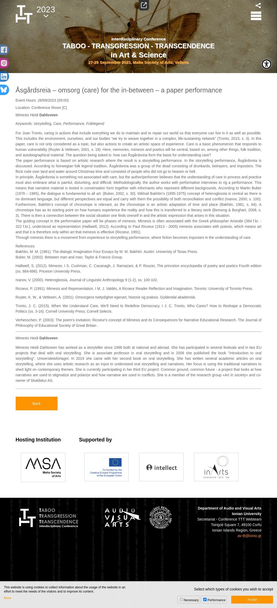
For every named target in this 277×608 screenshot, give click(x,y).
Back (36, 403)
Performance (216, 600)
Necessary (191, 600)
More (7, 598)
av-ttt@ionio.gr (249, 536)
